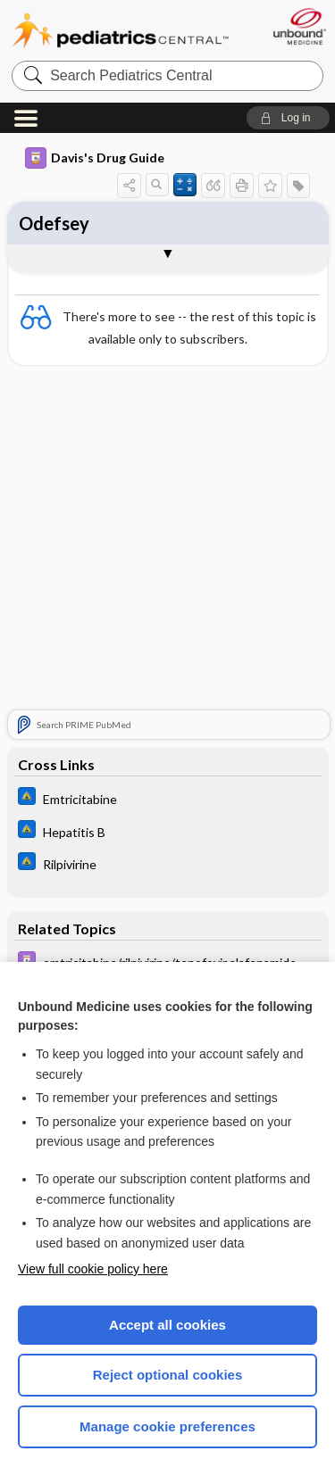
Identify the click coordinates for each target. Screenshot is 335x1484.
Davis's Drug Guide (94, 158)
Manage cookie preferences (167, 1426)
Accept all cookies (167, 1324)
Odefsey (54, 223)
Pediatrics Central (121, 31)
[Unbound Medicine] (299, 26)
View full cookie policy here (93, 1269)
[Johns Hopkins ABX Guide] (168, 798)
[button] (288, 117)
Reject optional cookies (168, 1374)
